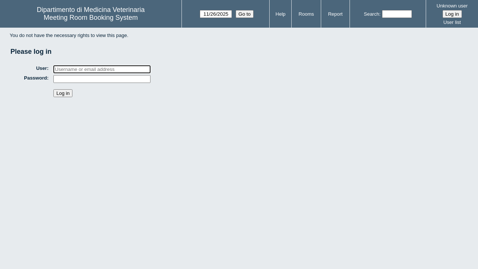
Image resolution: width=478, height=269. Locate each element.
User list (452, 22)
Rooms (306, 14)
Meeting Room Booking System (91, 17)
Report (335, 14)
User (41, 68)
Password (35, 78)
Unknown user (452, 6)
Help (281, 14)
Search (371, 14)
